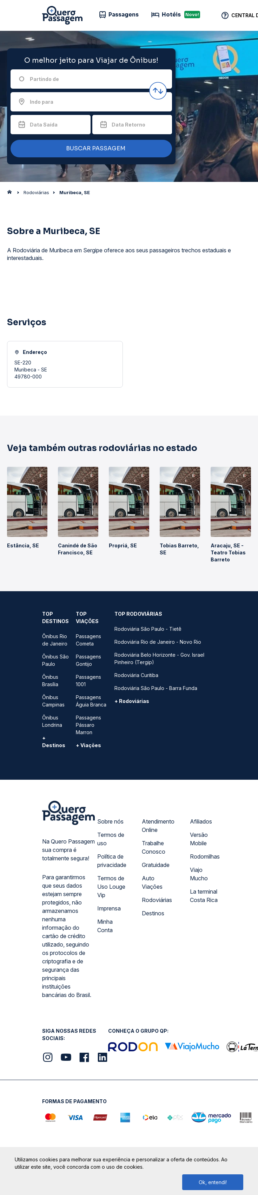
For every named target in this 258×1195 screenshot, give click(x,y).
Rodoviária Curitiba (136, 675)
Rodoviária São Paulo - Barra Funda (155, 688)
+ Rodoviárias (131, 701)
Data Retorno (128, 125)
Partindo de (44, 79)
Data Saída (44, 125)
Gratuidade (156, 864)
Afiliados (201, 821)
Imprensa (109, 908)
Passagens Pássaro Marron (88, 725)
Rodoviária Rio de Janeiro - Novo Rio (157, 642)
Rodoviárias (157, 899)
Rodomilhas (205, 856)
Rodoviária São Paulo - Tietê (147, 629)
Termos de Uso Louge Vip (111, 887)
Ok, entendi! (213, 1182)
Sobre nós (110, 821)
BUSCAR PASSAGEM (89, 148)
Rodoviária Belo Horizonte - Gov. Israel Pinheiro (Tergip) (159, 658)
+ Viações (88, 745)
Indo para (41, 102)
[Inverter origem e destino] (157, 90)
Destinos (153, 913)
